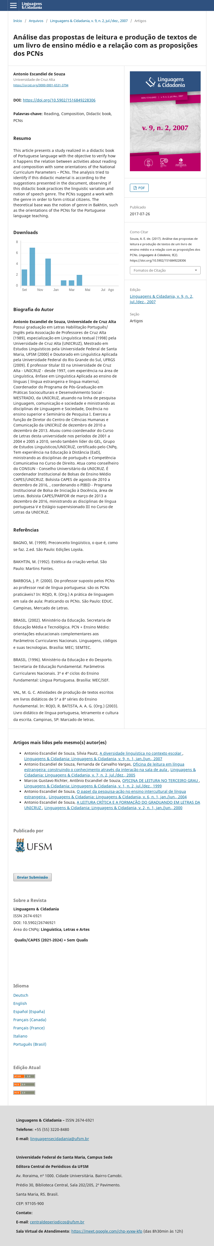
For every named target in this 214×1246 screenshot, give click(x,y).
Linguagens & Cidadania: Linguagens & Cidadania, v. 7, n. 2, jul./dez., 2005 (110, 772)
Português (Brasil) (29, 1044)
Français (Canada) (29, 1019)
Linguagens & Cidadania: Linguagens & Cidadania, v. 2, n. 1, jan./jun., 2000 (113, 807)
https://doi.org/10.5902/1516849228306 (59, 100)
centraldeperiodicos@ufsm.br (57, 1221)
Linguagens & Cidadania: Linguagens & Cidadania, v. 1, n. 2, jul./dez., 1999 (93, 785)
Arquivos (36, 20)
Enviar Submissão (32, 877)
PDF (141, 187)
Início (17, 20)
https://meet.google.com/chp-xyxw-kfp (106, 1231)
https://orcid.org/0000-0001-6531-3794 (40, 85)
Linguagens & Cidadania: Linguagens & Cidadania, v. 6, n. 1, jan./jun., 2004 (118, 796)
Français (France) (29, 1027)
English (20, 1003)
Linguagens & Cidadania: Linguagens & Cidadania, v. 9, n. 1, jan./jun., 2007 (93, 758)
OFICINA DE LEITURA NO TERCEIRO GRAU (160, 780)
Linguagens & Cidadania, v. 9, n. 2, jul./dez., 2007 (89, 20)
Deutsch (20, 995)
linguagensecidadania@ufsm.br (59, 1138)
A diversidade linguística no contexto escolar (141, 753)
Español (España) (29, 1011)
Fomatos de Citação (150, 270)
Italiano (20, 1036)
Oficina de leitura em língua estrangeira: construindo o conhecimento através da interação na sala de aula (104, 767)
